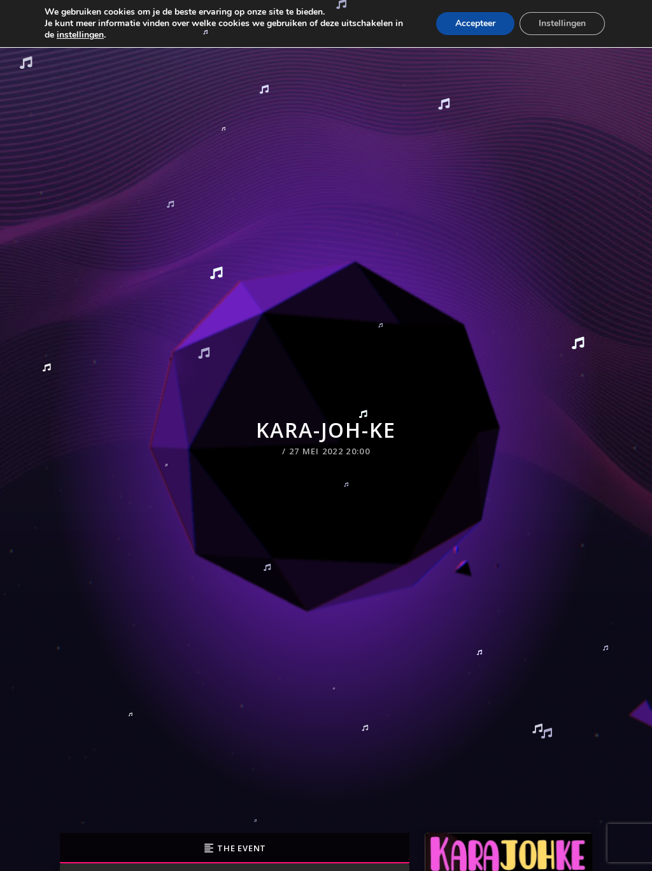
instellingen (80, 35)
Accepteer (475, 23)
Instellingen (562, 23)
